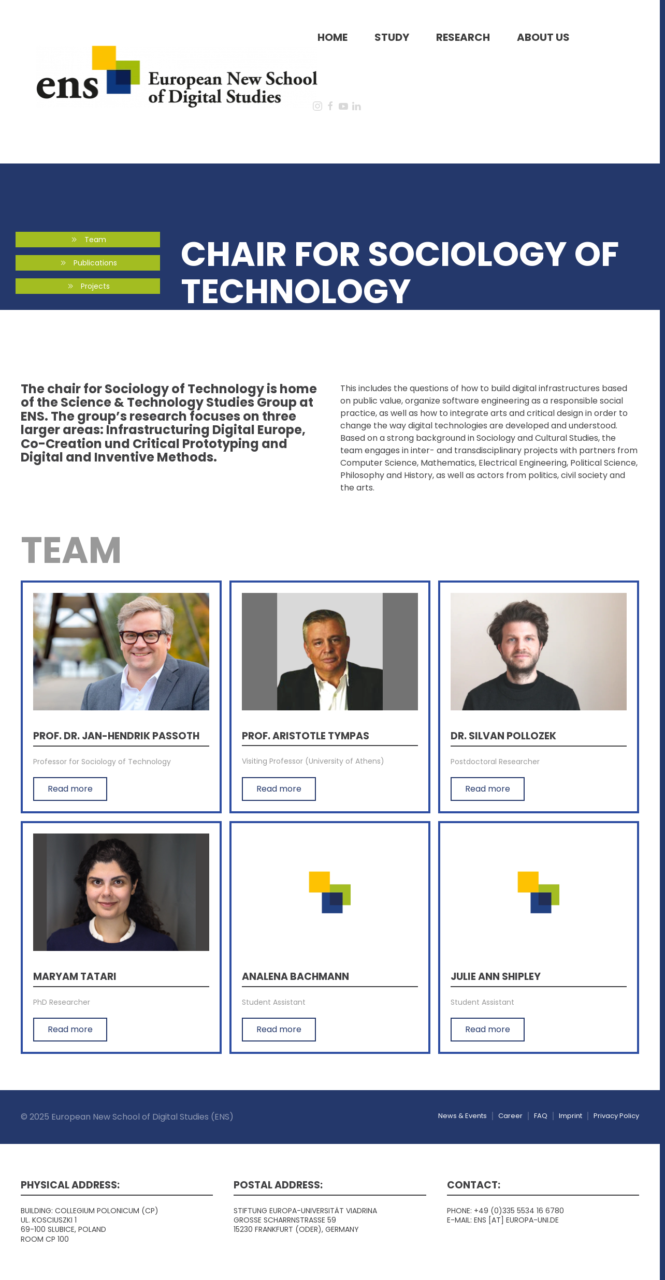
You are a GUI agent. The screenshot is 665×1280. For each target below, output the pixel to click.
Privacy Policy (616, 1116)
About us (543, 37)
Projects (87, 286)
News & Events (462, 1116)
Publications (87, 263)
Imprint (570, 1116)
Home (332, 37)
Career (510, 1116)
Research (463, 37)
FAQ (540, 1116)
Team (87, 239)
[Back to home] (176, 76)
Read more (70, 789)
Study (391, 37)
